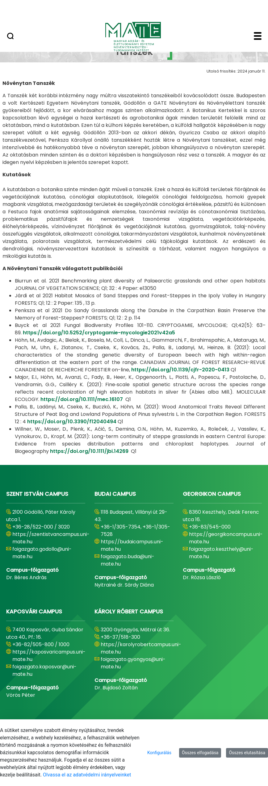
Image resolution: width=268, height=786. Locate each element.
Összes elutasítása (247, 752)
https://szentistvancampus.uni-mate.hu (51, 538)
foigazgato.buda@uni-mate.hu (127, 560)
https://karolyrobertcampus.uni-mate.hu (141, 648)
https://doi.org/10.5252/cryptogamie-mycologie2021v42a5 (99, 332)
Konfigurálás (159, 752)
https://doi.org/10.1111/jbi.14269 (89, 451)
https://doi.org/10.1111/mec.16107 (81, 399)
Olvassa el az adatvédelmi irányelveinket (87, 775)
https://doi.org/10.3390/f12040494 (71, 421)
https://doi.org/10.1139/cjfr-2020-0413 (180, 369)
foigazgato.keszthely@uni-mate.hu (221, 553)
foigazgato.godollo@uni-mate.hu (42, 553)
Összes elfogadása (200, 752)
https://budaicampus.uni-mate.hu (132, 545)
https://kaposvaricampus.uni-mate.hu (49, 655)
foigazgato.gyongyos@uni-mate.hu (133, 663)
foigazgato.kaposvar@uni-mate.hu (44, 670)
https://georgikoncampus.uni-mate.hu (226, 538)
